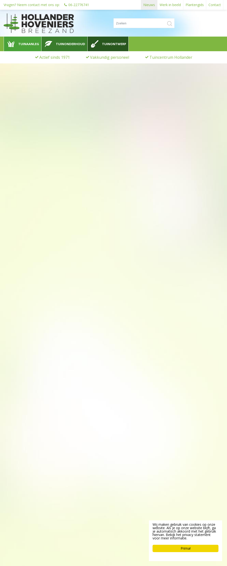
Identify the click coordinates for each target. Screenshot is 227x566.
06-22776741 (78, 4)
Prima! (186, 548)
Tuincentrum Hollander (170, 57)
